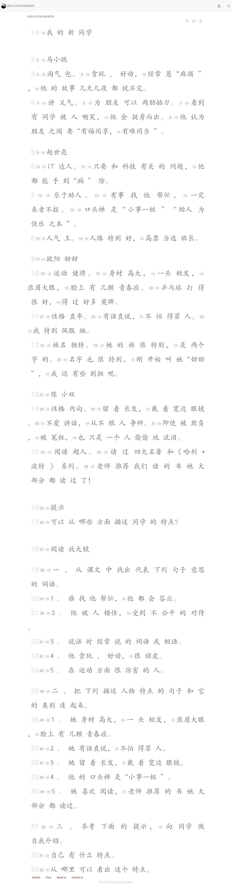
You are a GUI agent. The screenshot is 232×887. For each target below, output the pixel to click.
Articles (36, 877)
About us (61, 877)
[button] (228, 6)
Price (48, 877)
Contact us (77, 877)
